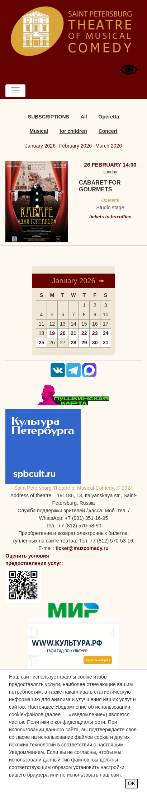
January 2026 (40, 146)
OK (131, 783)
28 (73, 342)
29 (84, 342)
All (84, 117)
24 (106, 333)
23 (95, 333)
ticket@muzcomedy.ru (82, 548)
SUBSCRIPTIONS (48, 117)
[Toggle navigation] (15, 90)
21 (73, 333)
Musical (38, 131)
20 (63, 333)
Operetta (109, 117)
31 (106, 342)
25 (41, 342)
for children (73, 131)
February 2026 (75, 146)
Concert (108, 131)
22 (84, 333)
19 (52, 333)
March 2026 (108, 146)
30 (95, 342)
